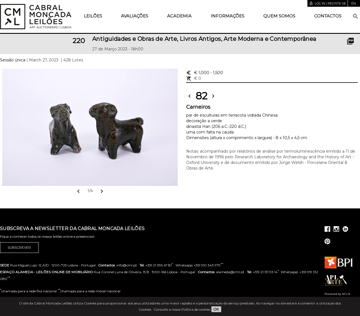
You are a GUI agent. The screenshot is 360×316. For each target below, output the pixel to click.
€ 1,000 (204, 72)
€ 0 (193, 78)
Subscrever (19, 247)
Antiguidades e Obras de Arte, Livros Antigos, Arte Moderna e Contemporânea (204, 38)
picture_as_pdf (350, 41)
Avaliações (134, 16)
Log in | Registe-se (327, 3)
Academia (179, 16)
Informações (227, 16)
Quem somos (279, 16)
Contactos (327, 16)
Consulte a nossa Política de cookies (182, 309)
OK (216, 309)
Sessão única (12, 60)
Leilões (93, 16)
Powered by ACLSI (337, 294)
